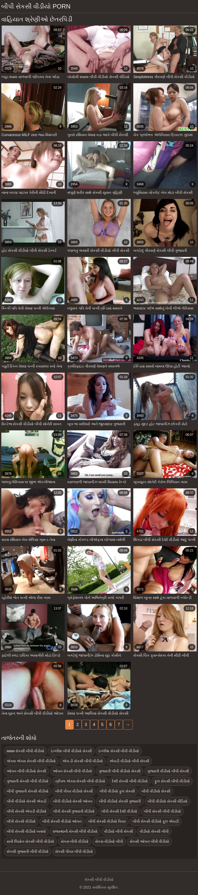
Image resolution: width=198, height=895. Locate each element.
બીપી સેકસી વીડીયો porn (35, 6)
